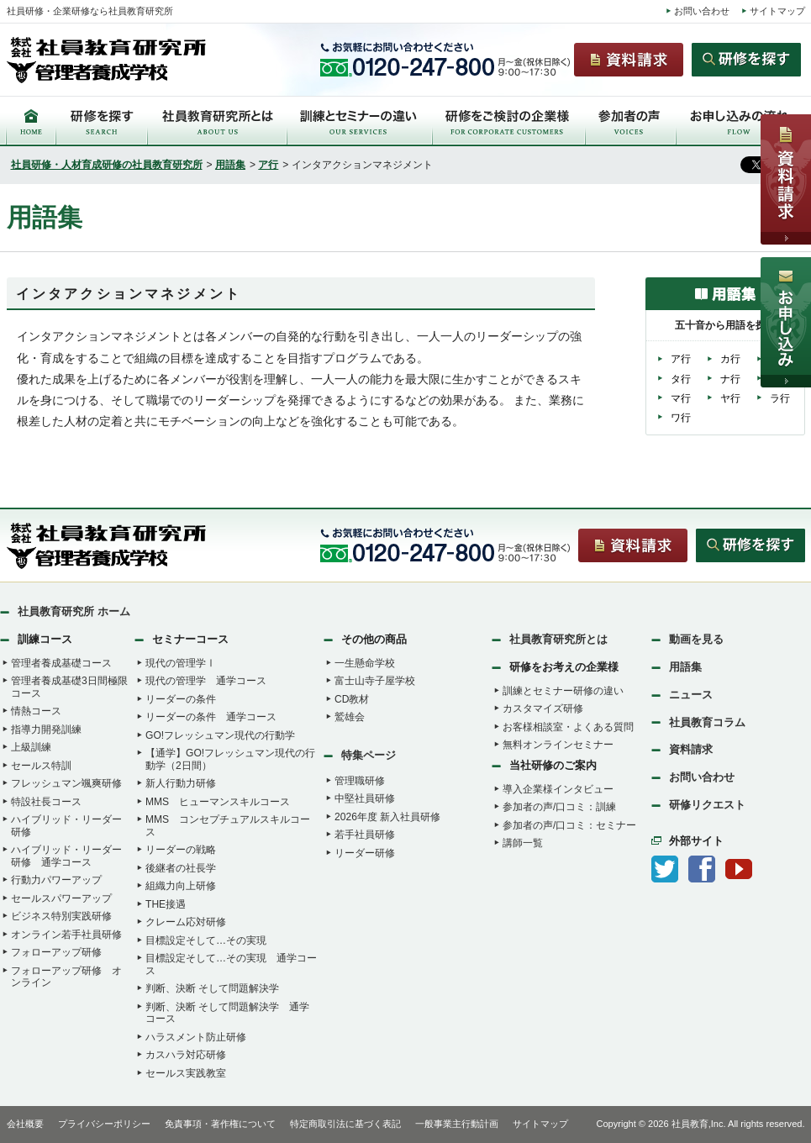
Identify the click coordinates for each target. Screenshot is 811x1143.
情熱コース (36, 711)
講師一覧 (523, 843)
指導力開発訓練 (46, 729)
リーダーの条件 (180, 699)
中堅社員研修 (364, 798)
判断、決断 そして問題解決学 (212, 988)
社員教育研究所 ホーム (74, 611)
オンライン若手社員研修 (66, 934)
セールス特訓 (41, 766)
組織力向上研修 (180, 886)
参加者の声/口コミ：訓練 (559, 807)
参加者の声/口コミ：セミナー (569, 825)
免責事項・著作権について (220, 1124)
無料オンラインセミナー (558, 745)
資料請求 (691, 749)
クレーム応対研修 (185, 922)
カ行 (730, 359)
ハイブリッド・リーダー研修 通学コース (66, 856)
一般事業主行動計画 (456, 1124)
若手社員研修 (364, 834)
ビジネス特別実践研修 (61, 916)
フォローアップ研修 (56, 952)
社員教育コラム (707, 722)
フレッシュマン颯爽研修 (66, 783)
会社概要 (25, 1124)
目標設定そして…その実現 (205, 940)
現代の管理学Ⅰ (180, 663)
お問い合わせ (701, 11)
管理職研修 (359, 781)
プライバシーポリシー (104, 1124)
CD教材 (351, 699)
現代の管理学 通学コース (205, 681)
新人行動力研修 (180, 783)
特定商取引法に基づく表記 (345, 1124)
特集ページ (368, 755)
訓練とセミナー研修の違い (563, 691)
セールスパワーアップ (61, 898)
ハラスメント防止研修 (195, 1037)
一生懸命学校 (364, 663)
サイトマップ (777, 11)
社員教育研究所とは (558, 639)
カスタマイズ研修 (543, 708)
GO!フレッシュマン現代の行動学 (220, 735)
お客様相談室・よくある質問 (568, 727)
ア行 (268, 165)
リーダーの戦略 (180, 850)
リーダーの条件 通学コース (210, 717)
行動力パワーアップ (56, 880)
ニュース (691, 694)
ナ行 (730, 379)
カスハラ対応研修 (185, 1055)
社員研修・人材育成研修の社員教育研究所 (107, 165)
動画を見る (696, 639)
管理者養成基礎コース (61, 663)
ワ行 (681, 418)
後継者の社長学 (180, 868)
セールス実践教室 (185, 1073)
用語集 (230, 165)
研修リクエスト (707, 804)
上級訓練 (31, 747)
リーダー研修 (364, 853)
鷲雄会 (349, 717)
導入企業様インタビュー (558, 789)
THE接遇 (165, 904)
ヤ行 (730, 398)
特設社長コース (46, 802)
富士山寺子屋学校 (374, 681)
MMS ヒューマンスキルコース (217, 802)
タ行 (681, 379)
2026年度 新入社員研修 (387, 817)
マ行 (681, 398)
